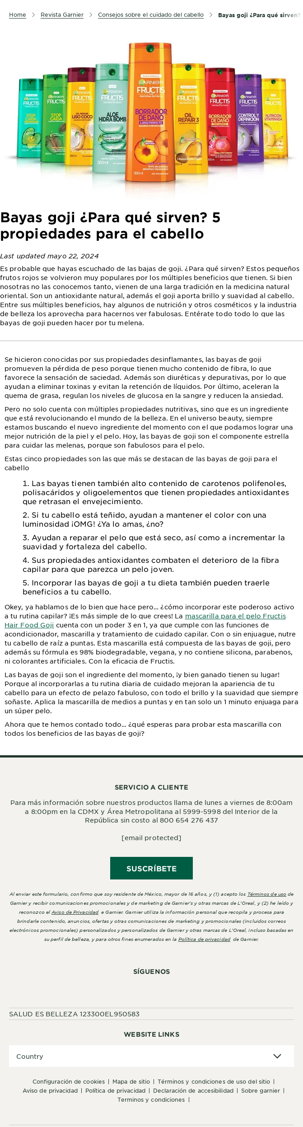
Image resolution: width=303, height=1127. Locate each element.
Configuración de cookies (69, 1081)
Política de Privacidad (115, 1090)
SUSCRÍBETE (151, 868)
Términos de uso (267, 894)
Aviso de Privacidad (50, 1090)
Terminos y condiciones (151, 1099)
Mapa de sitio (131, 1081)
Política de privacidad (204, 939)
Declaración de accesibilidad (193, 1090)
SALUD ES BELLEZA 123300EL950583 (74, 1014)
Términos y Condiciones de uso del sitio (214, 1081)
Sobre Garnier (260, 1090)
